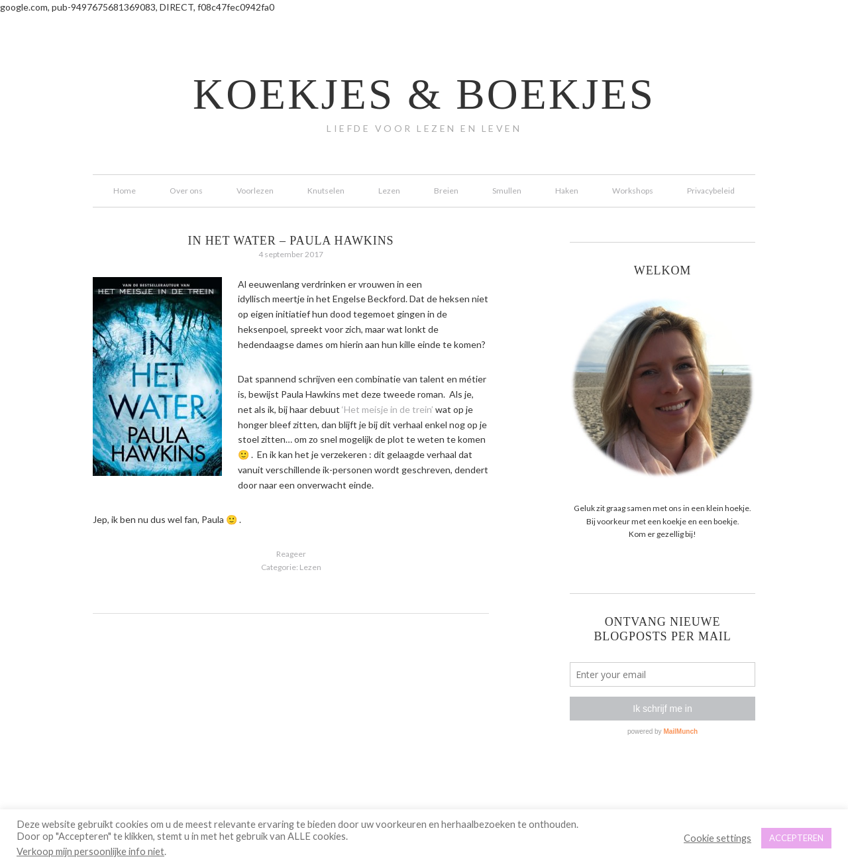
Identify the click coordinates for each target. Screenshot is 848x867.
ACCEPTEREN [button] (796, 838)
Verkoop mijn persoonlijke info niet (90, 851)
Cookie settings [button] (717, 838)
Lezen (310, 567)
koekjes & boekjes (424, 94)
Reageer (291, 554)
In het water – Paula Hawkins (291, 240)
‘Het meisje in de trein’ (387, 409)
